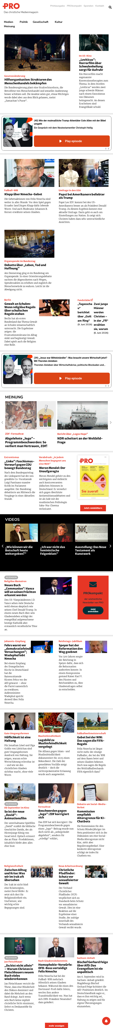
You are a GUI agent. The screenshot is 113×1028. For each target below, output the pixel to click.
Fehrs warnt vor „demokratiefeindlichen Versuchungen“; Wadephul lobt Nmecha (21, 652)
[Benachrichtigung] (106, 1021)
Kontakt (99, 5)
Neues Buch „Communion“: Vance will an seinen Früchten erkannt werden (20, 590)
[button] (2, 422)
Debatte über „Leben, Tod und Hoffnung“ (25, 266)
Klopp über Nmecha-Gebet (23, 194)
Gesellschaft (41, 22)
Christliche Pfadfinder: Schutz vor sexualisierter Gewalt (68, 876)
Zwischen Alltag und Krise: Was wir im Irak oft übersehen (15, 875)
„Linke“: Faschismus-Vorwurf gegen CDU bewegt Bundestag (19, 465)
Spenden (88, 5)
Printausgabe (57, 5)
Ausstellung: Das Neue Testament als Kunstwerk (90, 550)
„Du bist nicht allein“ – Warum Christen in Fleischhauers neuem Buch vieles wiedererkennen (19, 972)
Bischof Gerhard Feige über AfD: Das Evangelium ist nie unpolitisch (92, 967)
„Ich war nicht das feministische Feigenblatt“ (52, 550)
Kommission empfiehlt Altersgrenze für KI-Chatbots (91, 816)
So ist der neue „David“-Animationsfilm (15, 815)
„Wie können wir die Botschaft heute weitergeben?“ (19, 550)
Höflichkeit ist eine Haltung (17, 738)
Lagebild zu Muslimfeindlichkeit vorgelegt (52, 743)
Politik (24, 22)
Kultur (59, 22)
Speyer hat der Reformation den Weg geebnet (71, 649)
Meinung (10, 26)
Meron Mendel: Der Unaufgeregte (52, 469)
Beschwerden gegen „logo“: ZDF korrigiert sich (53, 814)
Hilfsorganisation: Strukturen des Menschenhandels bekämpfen (28, 81)
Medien (9, 22)
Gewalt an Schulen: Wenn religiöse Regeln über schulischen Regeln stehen (19, 308)
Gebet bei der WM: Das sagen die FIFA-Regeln (90, 740)
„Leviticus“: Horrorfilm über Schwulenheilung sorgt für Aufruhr (91, 64)
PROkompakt (74, 5)
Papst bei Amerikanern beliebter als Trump (82, 196)
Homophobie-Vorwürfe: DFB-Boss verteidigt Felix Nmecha (55, 968)
